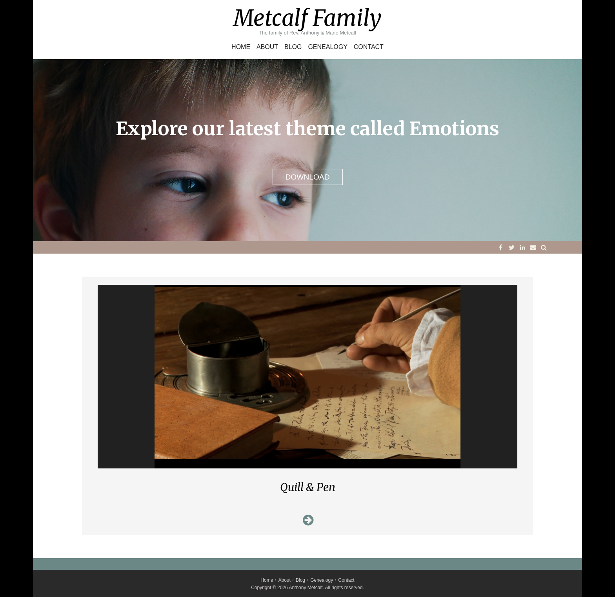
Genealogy (327, 47)
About (267, 47)
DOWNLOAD (308, 177)
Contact (369, 47)
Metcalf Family (307, 18)
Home (240, 47)
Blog (293, 47)
